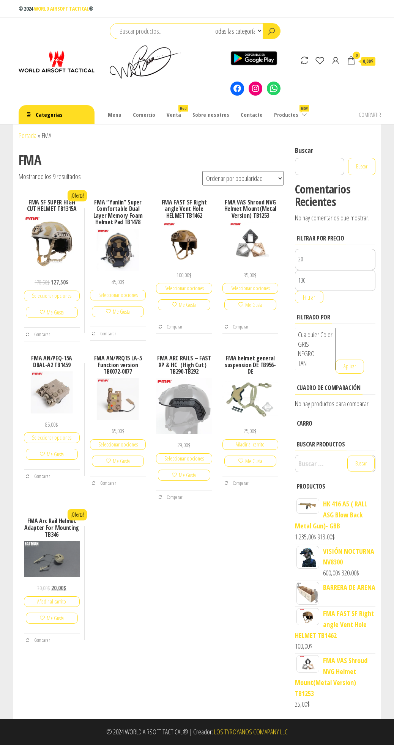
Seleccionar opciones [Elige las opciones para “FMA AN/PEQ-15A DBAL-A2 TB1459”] (51, 437)
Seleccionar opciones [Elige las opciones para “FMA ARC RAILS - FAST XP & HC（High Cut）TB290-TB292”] (184, 458)
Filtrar (309, 297)
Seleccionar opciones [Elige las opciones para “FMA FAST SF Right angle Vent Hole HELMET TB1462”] (184, 288)
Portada (27, 135)
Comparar (37, 334)
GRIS (315, 344)
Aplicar (350, 366)
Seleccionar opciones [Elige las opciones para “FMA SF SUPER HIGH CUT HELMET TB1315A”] (51, 295)
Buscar (304, 150)
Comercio (144, 114)
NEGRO (315, 353)
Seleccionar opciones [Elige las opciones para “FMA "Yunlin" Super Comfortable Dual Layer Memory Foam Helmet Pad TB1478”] (118, 295)
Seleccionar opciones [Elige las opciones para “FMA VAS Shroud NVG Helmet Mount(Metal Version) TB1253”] (250, 288)
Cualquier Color (315, 334)
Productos (291, 111)
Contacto (252, 114)
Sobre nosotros (210, 114)
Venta (177, 111)
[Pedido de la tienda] (243, 178)
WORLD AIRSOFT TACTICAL (61, 8)
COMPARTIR (370, 114)
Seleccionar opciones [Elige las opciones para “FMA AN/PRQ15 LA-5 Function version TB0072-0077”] (118, 444)
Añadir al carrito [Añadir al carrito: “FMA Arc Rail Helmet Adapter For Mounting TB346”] (51, 601)
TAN (315, 363)
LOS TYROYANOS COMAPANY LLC (251, 731)
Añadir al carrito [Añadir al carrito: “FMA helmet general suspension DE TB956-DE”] (250, 444)
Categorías (49, 114)
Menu (114, 114)
